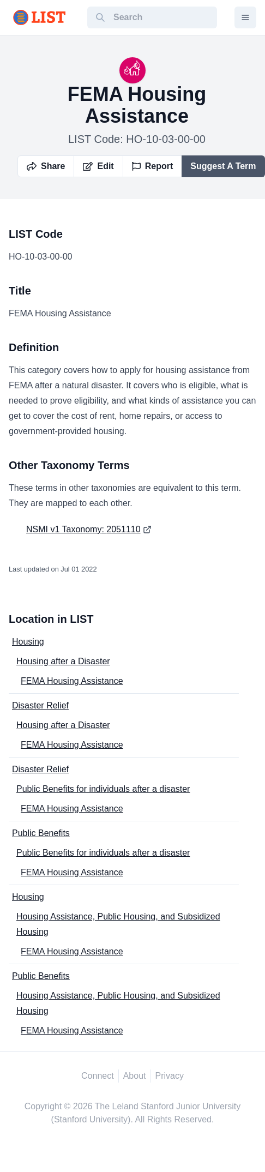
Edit (98, 166)
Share (46, 166)
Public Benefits (41, 833)
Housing (28, 641)
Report (152, 166)
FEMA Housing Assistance (72, 681)
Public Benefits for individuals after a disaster (103, 789)
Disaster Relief (40, 705)
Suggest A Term (223, 166)
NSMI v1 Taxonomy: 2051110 (83, 529)
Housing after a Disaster (63, 661)
